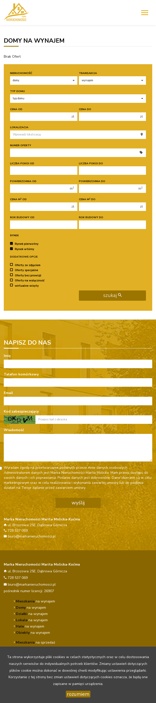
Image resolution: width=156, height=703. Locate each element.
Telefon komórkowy (21, 374)
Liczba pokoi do (91, 163)
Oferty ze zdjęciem (25, 265)
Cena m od (18, 199)
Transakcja (88, 73)
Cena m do (87, 199)
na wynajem (35, 601)
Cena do (85, 109)
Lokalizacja (19, 127)
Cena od (16, 109)
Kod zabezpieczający (21, 411)
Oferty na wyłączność (27, 280)
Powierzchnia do (92, 181)
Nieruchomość (21, 73)
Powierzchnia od (23, 181)
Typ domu (17, 91)
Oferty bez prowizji (25, 275)
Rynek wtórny (22, 249)
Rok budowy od (22, 217)
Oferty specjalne (24, 270)
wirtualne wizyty (24, 285)
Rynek (14, 235)
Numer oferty (20, 145)
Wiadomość (14, 430)
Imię (7, 355)
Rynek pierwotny (24, 244)
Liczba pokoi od (22, 163)
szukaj (112, 295)
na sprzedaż (35, 642)
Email (8, 392)
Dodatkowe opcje (24, 257)
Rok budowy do (91, 217)
